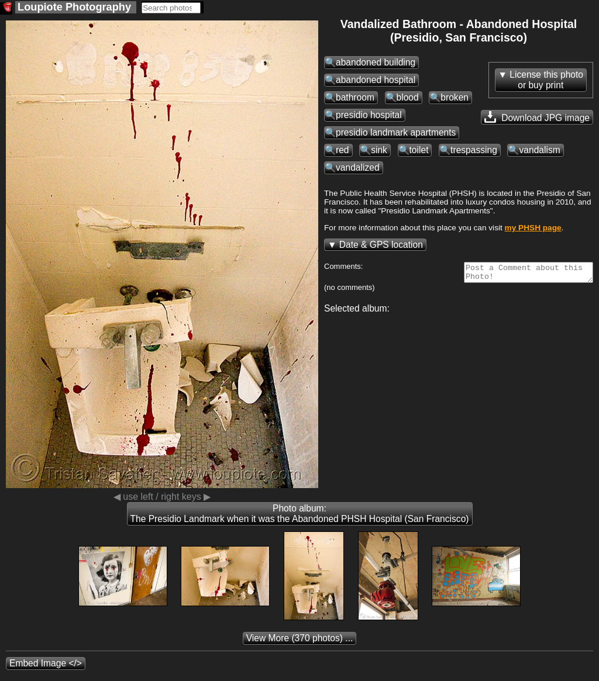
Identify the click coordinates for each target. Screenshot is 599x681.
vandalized (358, 167)
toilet (419, 150)
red (342, 150)
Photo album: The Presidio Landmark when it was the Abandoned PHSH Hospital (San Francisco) (299, 513)
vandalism (539, 150)
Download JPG (537, 117)
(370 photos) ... (299, 638)
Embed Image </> (45, 663)
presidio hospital (369, 115)
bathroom (355, 97)
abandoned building (375, 62)
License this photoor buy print (546, 80)
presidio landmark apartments (396, 132)
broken (454, 97)
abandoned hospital (375, 80)
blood (408, 97)
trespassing (473, 150)
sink (379, 150)
